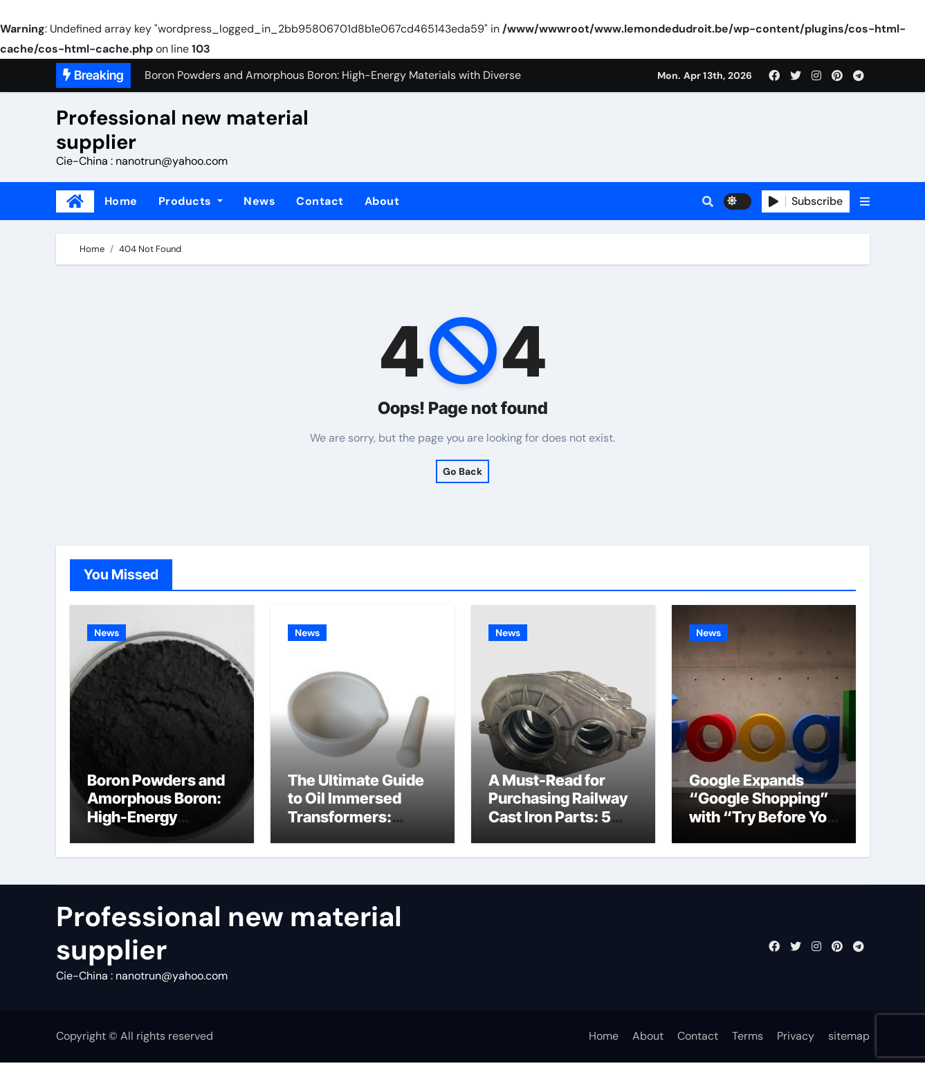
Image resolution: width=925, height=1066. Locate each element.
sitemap (849, 1040)
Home (121, 201)
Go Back (462, 471)
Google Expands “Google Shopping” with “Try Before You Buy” (762, 811)
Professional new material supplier (182, 130)
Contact (320, 201)
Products (190, 201)
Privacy (795, 1040)
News (259, 201)
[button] (865, 201)
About (382, 201)
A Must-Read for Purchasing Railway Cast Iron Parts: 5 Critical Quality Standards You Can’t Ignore (560, 829)
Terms (747, 1040)
